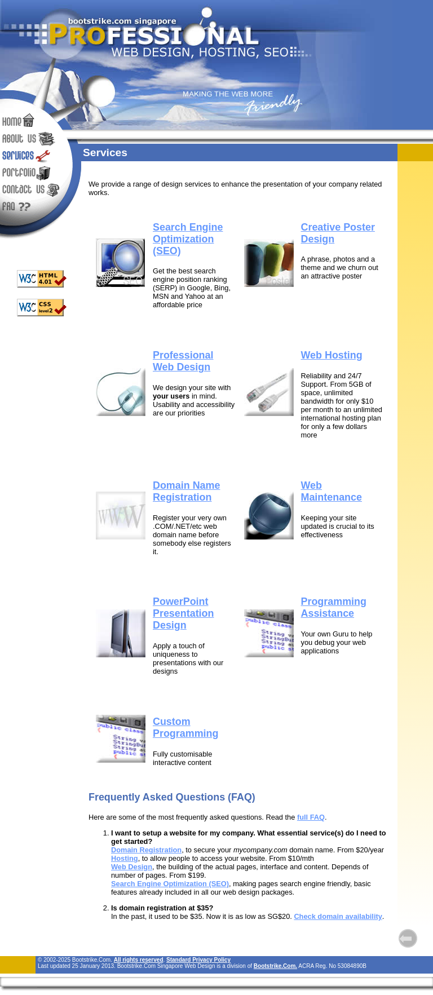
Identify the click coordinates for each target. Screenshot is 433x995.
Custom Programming (185, 727)
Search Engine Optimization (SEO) (170, 883)
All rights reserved (139, 960)
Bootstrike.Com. (275, 966)
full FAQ (311, 817)
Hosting (124, 858)
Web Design (131, 867)
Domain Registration (146, 850)
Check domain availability (338, 916)
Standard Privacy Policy (198, 960)
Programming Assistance (333, 607)
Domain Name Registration (186, 491)
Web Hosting (332, 355)
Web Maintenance (331, 491)
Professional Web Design (183, 361)
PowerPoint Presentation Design (183, 613)
